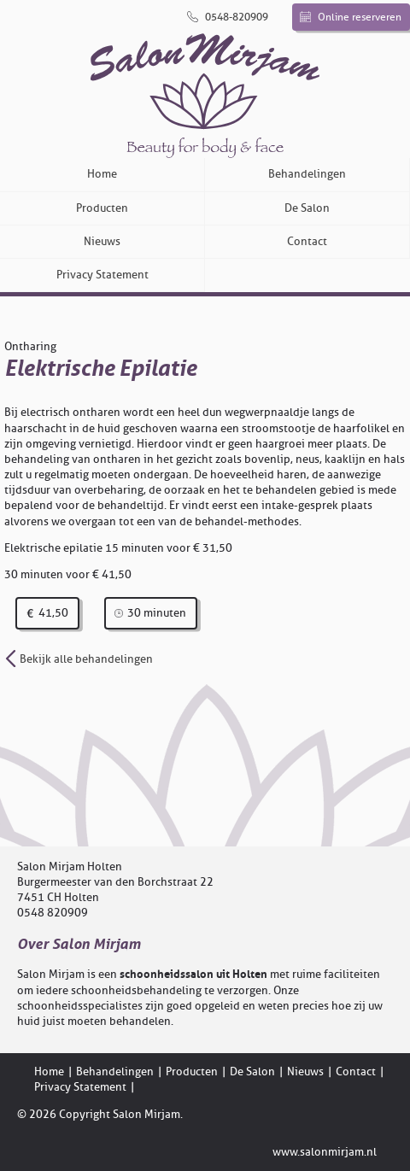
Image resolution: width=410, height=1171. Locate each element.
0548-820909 (227, 16)
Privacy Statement (102, 274)
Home (102, 174)
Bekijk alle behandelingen (78, 659)
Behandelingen (307, 174)
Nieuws (102, 241)
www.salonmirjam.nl (324, 1152)
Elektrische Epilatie (100, 368)
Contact (307, 241)
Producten (102, 208)
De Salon (307, 208)
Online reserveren (350, 17)
